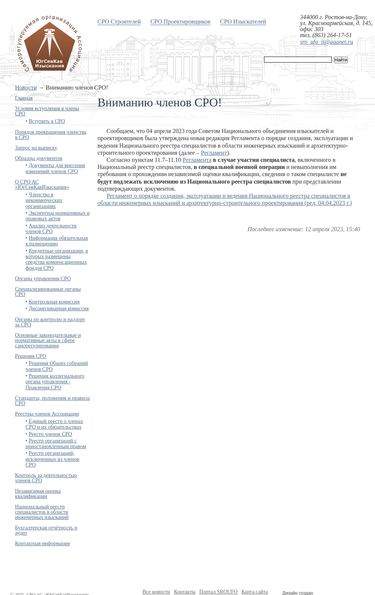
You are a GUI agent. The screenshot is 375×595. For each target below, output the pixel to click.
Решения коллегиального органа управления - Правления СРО (55, 381)
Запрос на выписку (36, 148)
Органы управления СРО (43, 278)
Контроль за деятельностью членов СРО (46, 477)
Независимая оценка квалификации (38, 493)
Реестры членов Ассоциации (47, 414)
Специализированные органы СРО (48, 291)
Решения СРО (30, 356)
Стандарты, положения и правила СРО (52, 400)
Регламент (214, 152)
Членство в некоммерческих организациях (44, 200)
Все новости (156, 592)
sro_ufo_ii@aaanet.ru (326, 42)
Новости (26, 87)
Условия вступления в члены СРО (47, 111)
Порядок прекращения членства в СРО (50, 134)
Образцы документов (38, 158)
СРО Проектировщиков (180, 21)
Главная (24, 98)
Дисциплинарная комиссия (58, 308)
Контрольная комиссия (54, 302)
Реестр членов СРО (50, 434)
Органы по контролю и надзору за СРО (50, 322)
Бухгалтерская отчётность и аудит (46, 530)
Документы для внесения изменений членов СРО (55, 168)
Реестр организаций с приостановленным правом (56, 443)
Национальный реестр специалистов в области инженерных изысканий (42, 512)
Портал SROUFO (218, 592)
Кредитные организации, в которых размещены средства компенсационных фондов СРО (57, 259)
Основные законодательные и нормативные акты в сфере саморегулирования (48, 340)
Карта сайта (255, 592)
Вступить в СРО (46, 121)
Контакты (185, 592)
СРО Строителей (119, 21)
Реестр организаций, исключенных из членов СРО (52, 459)
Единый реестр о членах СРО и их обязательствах (54, 424)
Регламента (197, 160)
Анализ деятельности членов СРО (51, 228)
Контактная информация (42, 543)
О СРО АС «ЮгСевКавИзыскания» (42, 184)
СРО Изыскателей (243, 21)
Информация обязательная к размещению (57, 241)
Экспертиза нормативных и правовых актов (58, 215)
